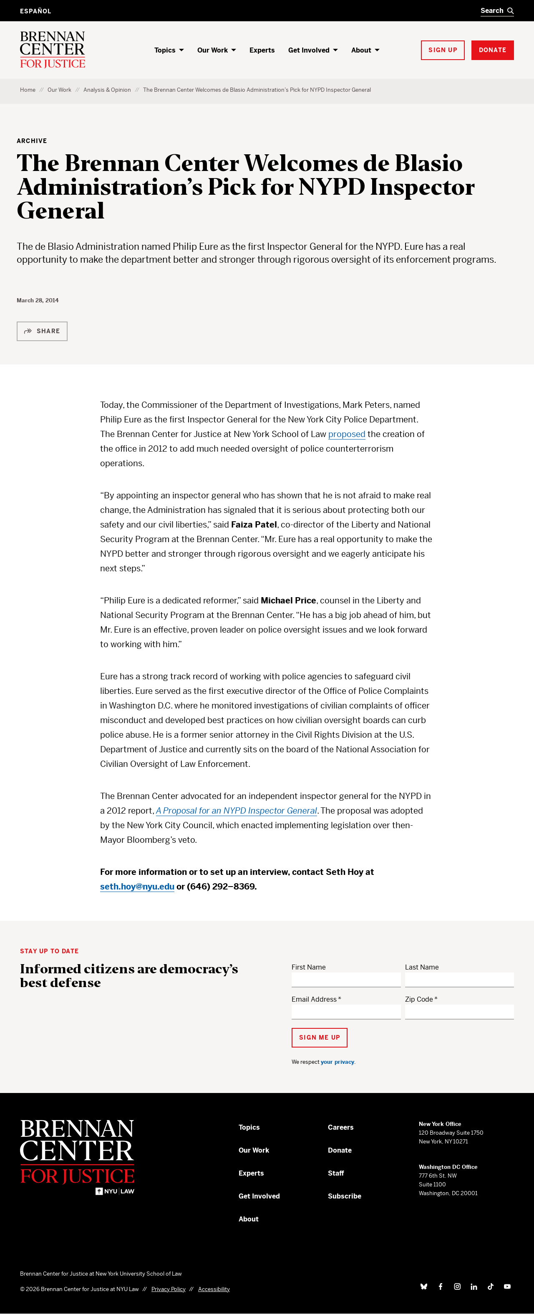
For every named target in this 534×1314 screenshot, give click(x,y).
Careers (341, 1127)
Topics (165, 50)
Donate (340, 1150)
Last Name (422, 967)
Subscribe (344, 1196)
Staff (336, 1173)
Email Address (314, 999)
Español (35, 11)
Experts (262, 50)
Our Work (212, 50)
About (361, 50)
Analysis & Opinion (107, 89)
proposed (346, 434)
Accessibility (214, 1289)
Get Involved (309, 50)
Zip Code (419, 999)
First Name (309, 967)
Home (27, 89)
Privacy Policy (168, 1289)
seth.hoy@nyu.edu (137, 887)
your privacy (337, 1061)
